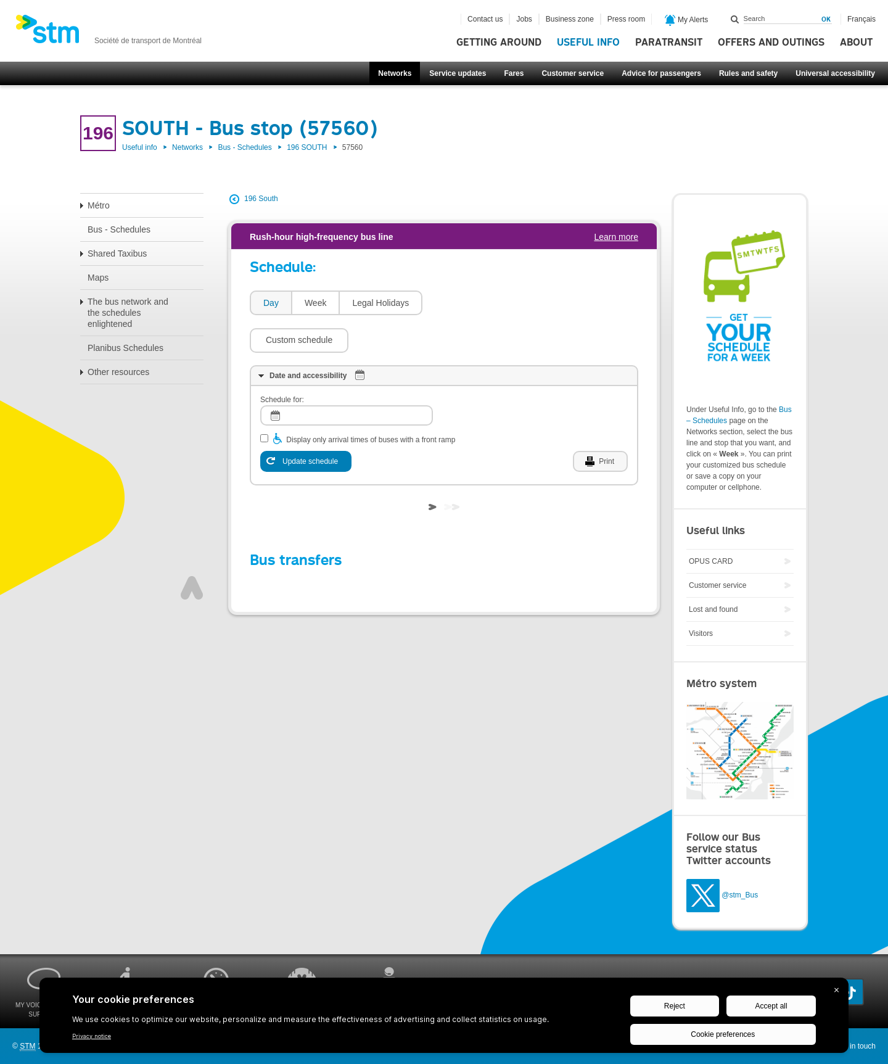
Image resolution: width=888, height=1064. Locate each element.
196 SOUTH (307, 147)
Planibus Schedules (125, 348)
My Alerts (687, 20)
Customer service (572, 73)
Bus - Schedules (244, 147)
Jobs (524, 19)
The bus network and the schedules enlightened (128, 313)
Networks (394, 73)
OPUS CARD (711, 561)
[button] (478, 303)
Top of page (192, 551)
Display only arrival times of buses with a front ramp (370, 402)
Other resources (118, 372)
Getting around (498, 42)
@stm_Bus (740, 895)
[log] (346, 378)
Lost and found (713, 609)
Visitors (701, 633)
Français (861, 19)
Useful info (588, 42)
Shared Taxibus (117, 253)
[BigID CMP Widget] (444, 1018)
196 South (261, 198)
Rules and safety (748, 73)
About (856, 42)
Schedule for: (282, 362)
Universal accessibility (835, 73)
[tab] (270, 303)
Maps (98, 277)
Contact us (485, 19)
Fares (514, 73)
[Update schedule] (306, 424)
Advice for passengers (661, 73)
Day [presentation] (271, 303)
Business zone (570, 19)
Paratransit (668, 42)
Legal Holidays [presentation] (380, 303)
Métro (99, 205)
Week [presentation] (316, 303)
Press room (626, 19)
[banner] (108, 32)
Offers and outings (771, 42)
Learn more (616, 237)
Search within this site (735, 19)
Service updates (457, 73)
